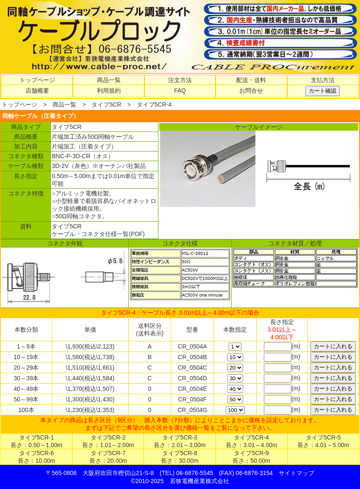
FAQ (180, 90)
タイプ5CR (106, 104)
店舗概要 (37, 90)
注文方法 (180, 80)
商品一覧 (109, 80)
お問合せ (251, 90)
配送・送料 (251, 80)
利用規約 (109, 90)
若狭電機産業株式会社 (199, 481)
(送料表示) (149, 333)
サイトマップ (296, 473)
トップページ (37, 80)
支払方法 (323, 80)
